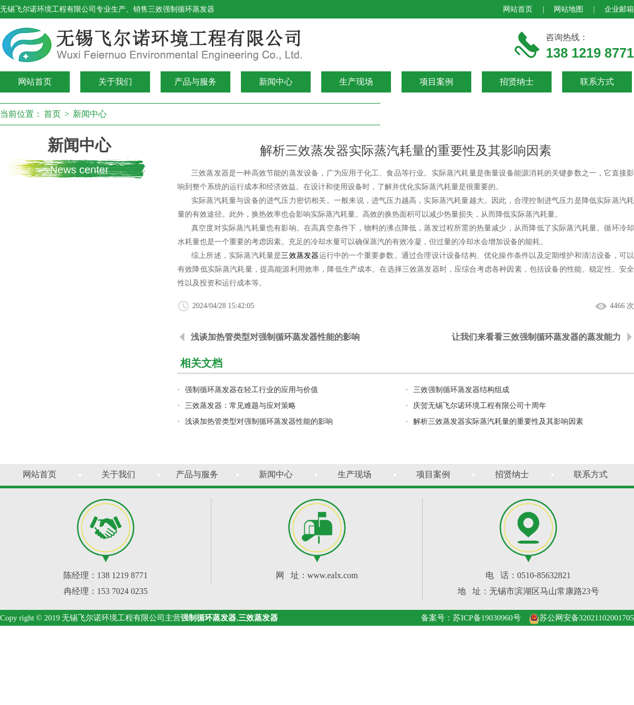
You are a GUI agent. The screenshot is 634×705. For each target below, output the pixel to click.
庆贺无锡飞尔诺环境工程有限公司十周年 (479, 406)
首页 (52, 113)
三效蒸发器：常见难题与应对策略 (240, 406)
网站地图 (568, 9)
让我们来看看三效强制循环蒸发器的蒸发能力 (536, 336)
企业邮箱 (619, 9)
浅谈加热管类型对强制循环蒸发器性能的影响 (275, 336)
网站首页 (518, 9)
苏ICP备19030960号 (486, 618)
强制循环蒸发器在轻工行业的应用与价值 (251, 390)
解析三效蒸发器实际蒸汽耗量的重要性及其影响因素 (498, 421)
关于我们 (115, 81)
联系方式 (597, 81)
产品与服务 (195, 81)
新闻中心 (276, 81)
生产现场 (356, 81)
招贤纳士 (517, 81)
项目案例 (436, 81)
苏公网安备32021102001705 (581, 618)
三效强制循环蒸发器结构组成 (461, 390)
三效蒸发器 (300, 255)
